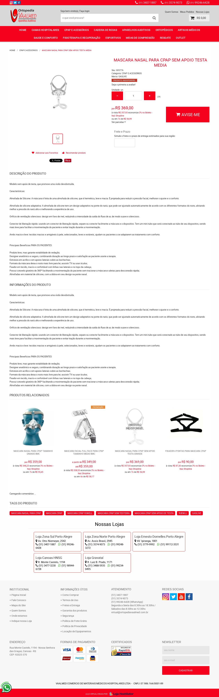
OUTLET (180, 37)
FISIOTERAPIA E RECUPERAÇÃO (81, 37)
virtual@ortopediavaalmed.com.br (129, 612)
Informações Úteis (74, 589)
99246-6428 (199, 3)
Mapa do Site (18, 605)
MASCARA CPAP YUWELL (79, 513)
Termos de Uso (70, 600)
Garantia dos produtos (74, 610)
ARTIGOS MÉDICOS (189, 30)
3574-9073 (173, 3)
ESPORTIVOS (113, 37)
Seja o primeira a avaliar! (123, 84)
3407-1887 (147, 3)
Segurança (68, 615)
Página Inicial (18, 595)
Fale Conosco (18, 600)
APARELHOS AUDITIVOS (136, 30)
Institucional (19, 589)
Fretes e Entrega (71, 605)
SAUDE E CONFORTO (46, 37)
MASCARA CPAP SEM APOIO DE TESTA (154, 513)
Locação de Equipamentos (76, 631)
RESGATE (165, 37)
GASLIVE (196, 513)
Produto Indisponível (135, 427)
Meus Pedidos (187, 11)
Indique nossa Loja (21, 621)
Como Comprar (70, 595)
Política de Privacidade (74, 626)
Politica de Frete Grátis (74, 621)
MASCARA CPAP (54, 513)
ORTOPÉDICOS (164, 30)
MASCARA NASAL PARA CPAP (26, 513)
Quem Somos (171, 11)
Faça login (84, 10)
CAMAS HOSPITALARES (45, 30)
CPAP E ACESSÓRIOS (76, 30)
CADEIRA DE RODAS (105, 30)
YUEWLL (183, 513)
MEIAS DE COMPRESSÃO (140, 37)
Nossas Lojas (202, 11)
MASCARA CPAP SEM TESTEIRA (113, 513)
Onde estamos (19, 615)
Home (22, 30)
